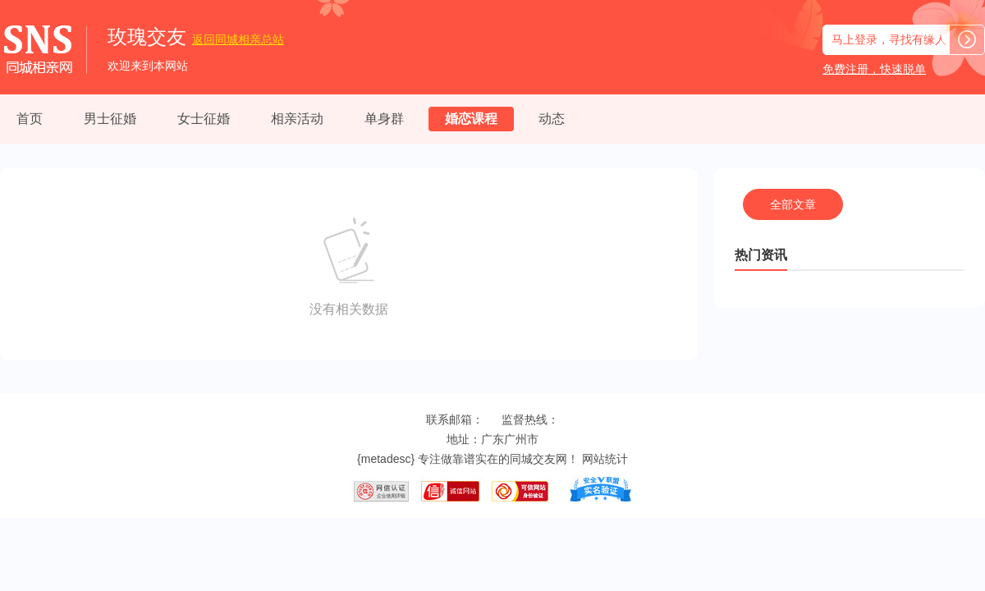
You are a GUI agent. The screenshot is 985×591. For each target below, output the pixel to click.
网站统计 (605, 458)
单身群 (384, 119)
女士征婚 (203, 119)
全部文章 (793, 204)
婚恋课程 (471, 119)
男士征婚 (110, 119)
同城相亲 (238, 39)
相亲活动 (297, 119)
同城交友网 (538, 458)
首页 (29, 119)
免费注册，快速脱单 (874, 69)
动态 (551, 119)
